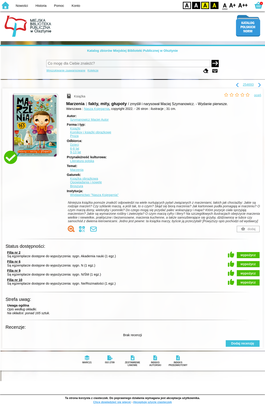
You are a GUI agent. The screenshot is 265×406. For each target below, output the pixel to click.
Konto (76, 5)
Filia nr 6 (14, 261)
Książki (75, 128)
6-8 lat (74, 148)
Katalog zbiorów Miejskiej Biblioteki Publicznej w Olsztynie (132, 50)
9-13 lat (75, 152)
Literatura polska (82, 161)
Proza (74, 136)
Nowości (22, 5)
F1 (232, 5)
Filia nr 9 (14, 270)
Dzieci (74, 144)
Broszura (76, 186)
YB (205, 5)
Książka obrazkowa (84, 178)
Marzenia (76, 170)
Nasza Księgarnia (96, 109)
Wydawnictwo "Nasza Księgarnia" (94, 195)
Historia (40, 5)
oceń (257, 95)
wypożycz (248, 255)
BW (196, 5)
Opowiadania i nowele (86, 182)
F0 (225, 5)
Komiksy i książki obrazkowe (90, 132)
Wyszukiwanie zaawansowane (65, 70)
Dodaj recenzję (242, 343)
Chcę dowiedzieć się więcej (112, 402)
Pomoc (59, 5)
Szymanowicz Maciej (89, 119)
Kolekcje (93, 70)
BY (214, 5)
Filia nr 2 (14, 252)
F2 (243, 5)
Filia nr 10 (14, 280)
